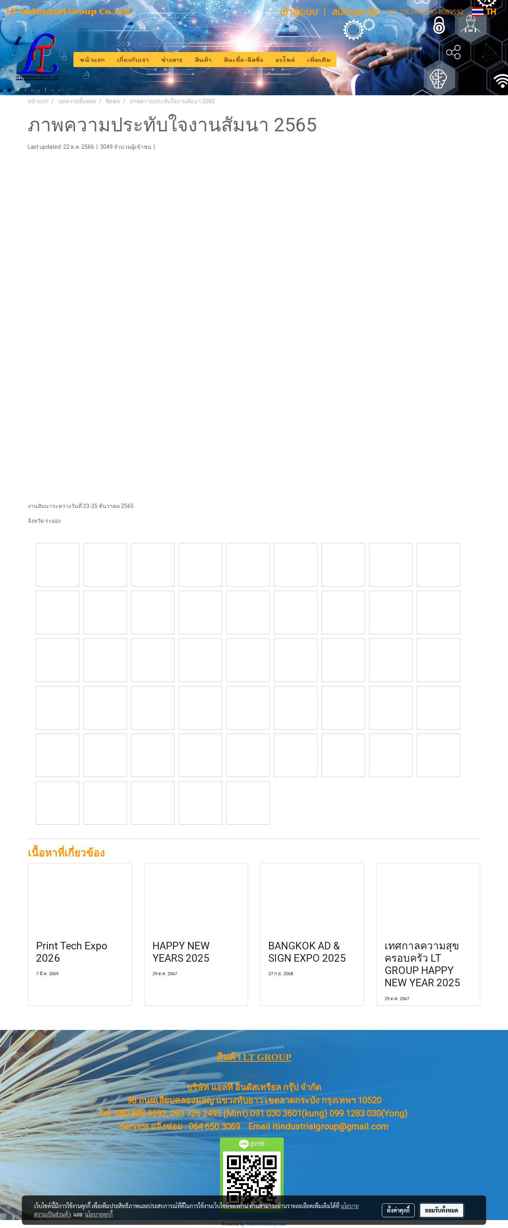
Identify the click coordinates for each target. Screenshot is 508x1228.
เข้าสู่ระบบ (299, 12)
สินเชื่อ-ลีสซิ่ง (243, 59)
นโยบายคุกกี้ (99, 1214)
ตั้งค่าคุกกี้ (398, 1210)
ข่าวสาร (172, 59)
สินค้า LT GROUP (254, 1057)
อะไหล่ (285, 59)
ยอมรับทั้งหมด (441, 1210)
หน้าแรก (92, 59)
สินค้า (203, 59)
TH (484, 11)
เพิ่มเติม (319, 59)
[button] (344, 59)
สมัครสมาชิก (356, 12)
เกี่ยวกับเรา (133, 59)
